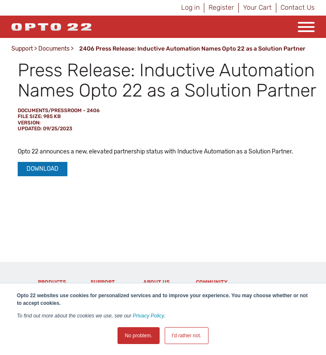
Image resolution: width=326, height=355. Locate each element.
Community (211, 282)
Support (22, 48)
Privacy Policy (148, 316)
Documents (53, 48)
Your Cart (257, 7)
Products (52, 282)
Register (221, 7)
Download (43, 168)
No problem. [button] (138, 336)
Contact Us (298, 7)
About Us (156, 282)
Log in (190, 7)
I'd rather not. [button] (186, 336)
